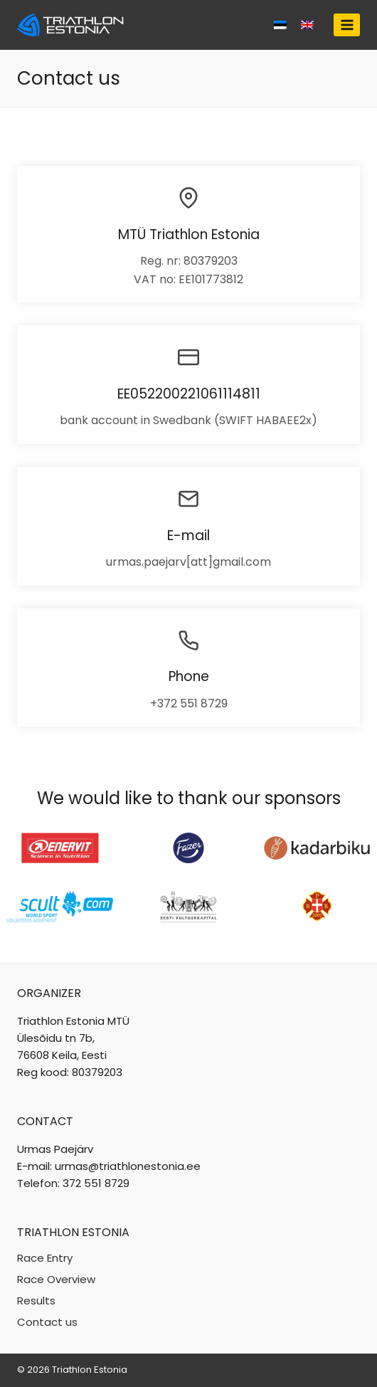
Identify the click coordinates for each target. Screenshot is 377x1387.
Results (36, 1300)
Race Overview (56, 1279)
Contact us (47, 1321)
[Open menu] (347, 25)
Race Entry (45, 1257)
